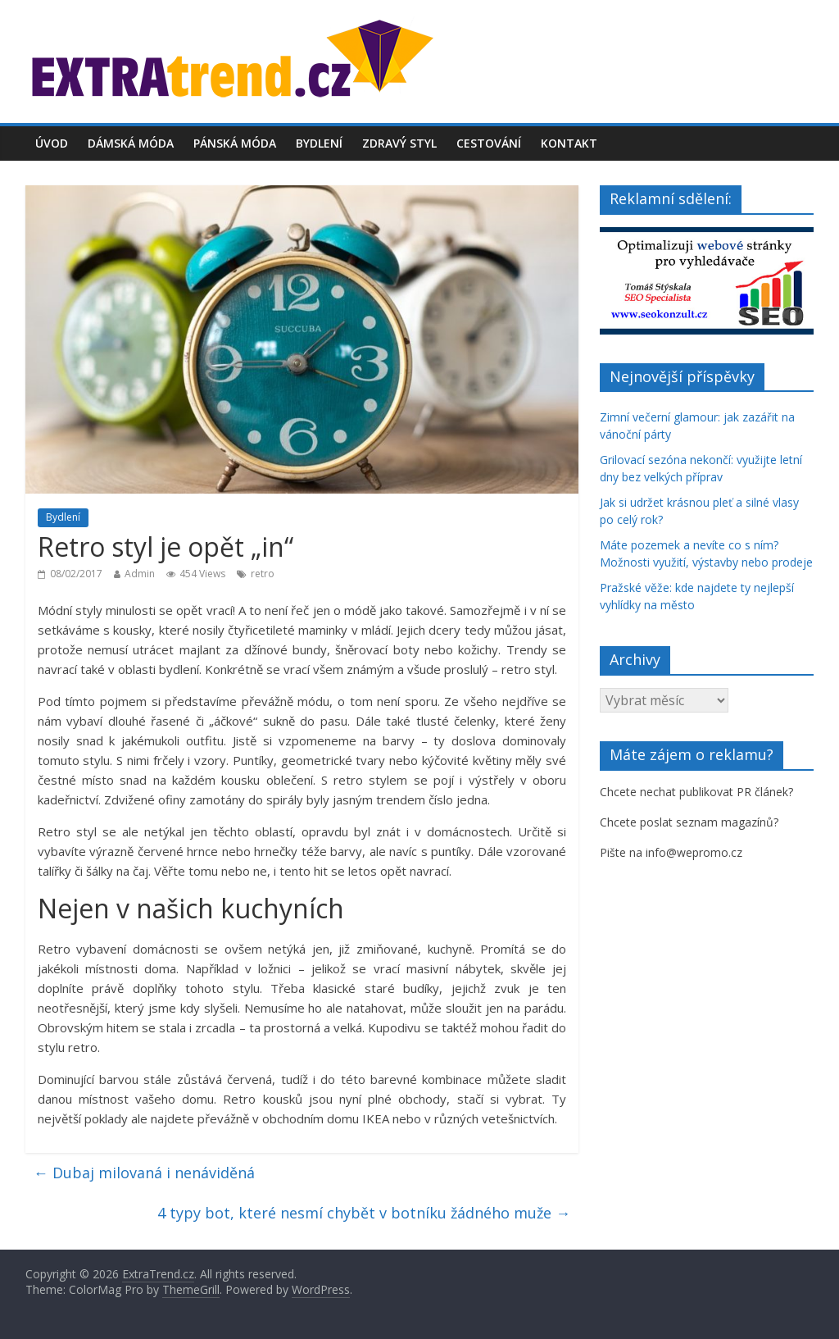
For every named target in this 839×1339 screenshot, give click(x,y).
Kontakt (569, 143)
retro (262, 574)
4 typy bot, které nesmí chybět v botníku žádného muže (363, 1213)
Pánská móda (234, 143)
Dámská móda (131, 143)
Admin (140, 574)
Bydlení (319, 143)
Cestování (488, 143)
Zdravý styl (399, 143)
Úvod (51, 143)
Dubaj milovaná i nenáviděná (144, 1172)
